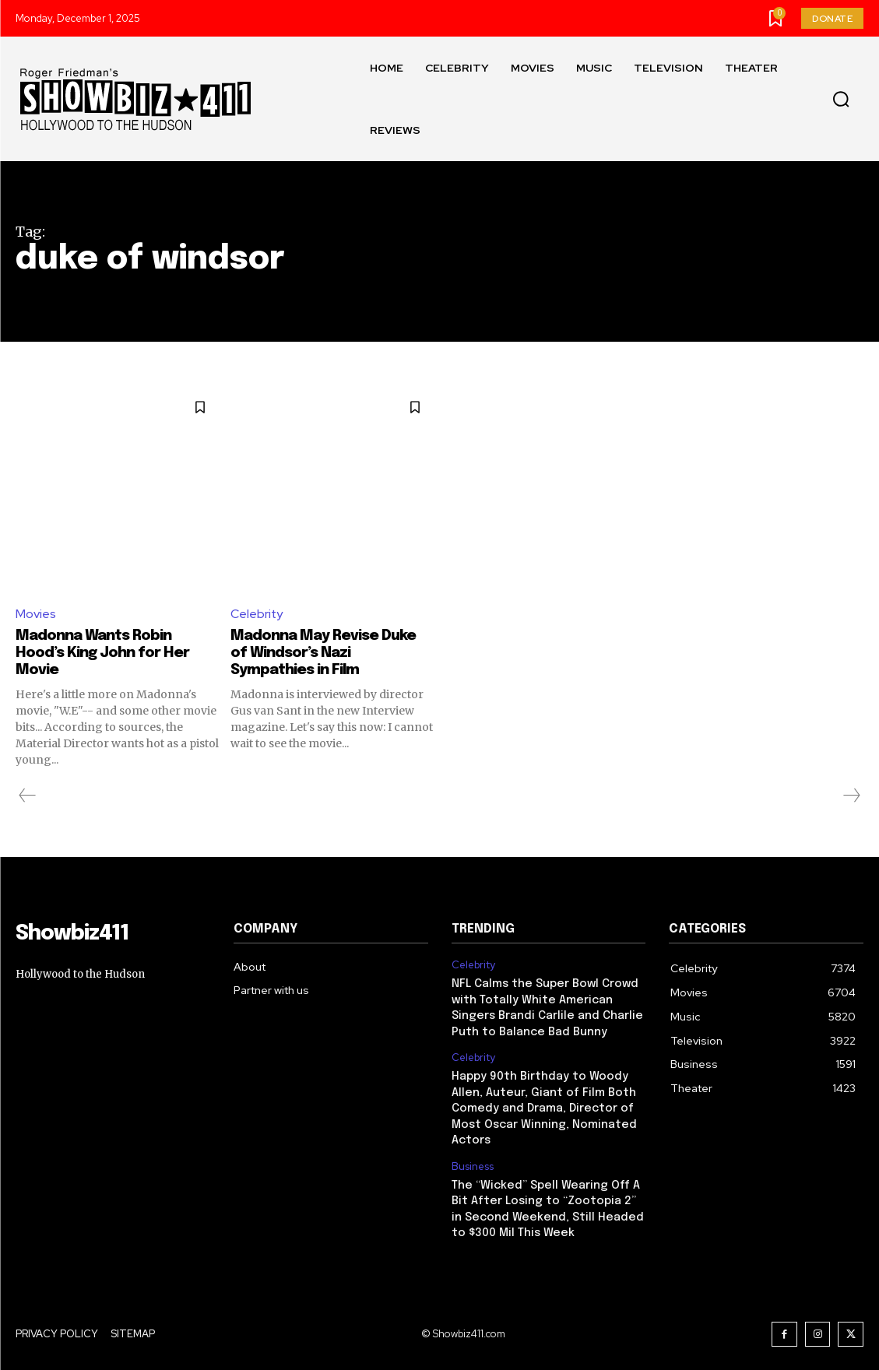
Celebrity (256, 614)
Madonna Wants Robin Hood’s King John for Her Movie (109, 652)
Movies (36, 614)
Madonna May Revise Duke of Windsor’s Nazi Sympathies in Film (329, 652)
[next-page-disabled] (851, 795)
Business (473, 1160)
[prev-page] (28, 795)
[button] (840, 99)
